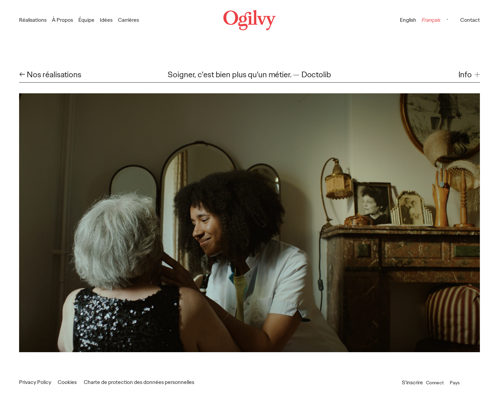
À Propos (62, 19)
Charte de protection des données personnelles (139, 382)
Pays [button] (461, 382)
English (408, 19)
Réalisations (33, 19)
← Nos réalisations (50, 75)
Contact (470, 19)
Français (431, 19)
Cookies (67, 382)
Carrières (128, 19)
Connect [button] (439, 382)
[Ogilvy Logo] (249, 20)
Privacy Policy (35, 382)
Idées (106, 19)
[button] (469, 75)
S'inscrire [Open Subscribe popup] (412, 382)
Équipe (86, 19)
